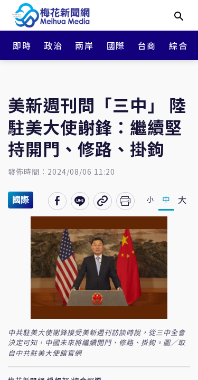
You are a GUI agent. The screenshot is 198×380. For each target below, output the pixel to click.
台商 (147, 45)
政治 (53, 45)
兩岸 (84, 45)
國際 (116, 45)
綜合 (178, 45)
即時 (22, 45)
